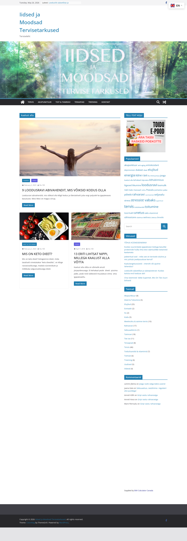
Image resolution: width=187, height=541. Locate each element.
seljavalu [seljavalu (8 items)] (159, 194)
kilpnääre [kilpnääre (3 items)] (145, 180)
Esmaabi (128, 308)
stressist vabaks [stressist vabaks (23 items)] (143, 200)
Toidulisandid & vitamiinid (135, 351)
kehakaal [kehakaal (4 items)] (137, 180)
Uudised (128, 364)
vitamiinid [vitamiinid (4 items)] (153, 213)
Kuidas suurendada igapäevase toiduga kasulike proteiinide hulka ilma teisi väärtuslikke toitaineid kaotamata (145, 250)
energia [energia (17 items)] (129, 175)
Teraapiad (128, 343)
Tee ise (127, 338)
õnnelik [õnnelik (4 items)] (160, 217)
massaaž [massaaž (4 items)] (137, 190)
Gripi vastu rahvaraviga (147, 395)
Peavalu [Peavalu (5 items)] (150, 189)
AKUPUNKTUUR (44, 102)
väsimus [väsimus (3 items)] (139, 217)
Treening (128, 360)
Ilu (125, 313)
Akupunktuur (130, 295)
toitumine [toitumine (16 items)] (151, 207)
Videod (127, 368)
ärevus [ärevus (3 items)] (154, 217)
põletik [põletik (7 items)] (128, 194)
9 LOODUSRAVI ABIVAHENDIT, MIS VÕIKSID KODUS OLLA (64, 190)
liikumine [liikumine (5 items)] (136, 185)
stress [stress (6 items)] (127, 200)
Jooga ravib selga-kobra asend (152, 384)
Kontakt (106, 102)
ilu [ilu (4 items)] (149, 175)
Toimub (127, 356)
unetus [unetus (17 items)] (139, 213)
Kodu (126, 317)
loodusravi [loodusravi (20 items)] (149, 185)
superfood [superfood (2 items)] (159, 201)
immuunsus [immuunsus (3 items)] (155, 176)
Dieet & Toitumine (29, 244)
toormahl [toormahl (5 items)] (128, 213)
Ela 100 (42, 185)
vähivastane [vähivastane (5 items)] (130, 217)
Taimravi (26, 180)
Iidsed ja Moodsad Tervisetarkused (39, 22)
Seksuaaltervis (130, 330)
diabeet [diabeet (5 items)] (139, 170)
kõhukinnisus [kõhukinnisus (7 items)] (156, 179)
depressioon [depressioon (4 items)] (129, 170)
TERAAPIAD (79, 102)
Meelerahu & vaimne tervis (136, 321)
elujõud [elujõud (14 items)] (153, 170)
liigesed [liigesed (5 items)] (128, 185)
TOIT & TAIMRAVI (63, 102)
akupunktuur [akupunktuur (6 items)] (130, 165)
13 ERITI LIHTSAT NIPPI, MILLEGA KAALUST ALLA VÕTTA (92, 258)
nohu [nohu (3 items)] (144, 190)
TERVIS (31, 102)
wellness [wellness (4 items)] (147, 217)
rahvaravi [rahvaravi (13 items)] (138, 194)
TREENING (92, 102)
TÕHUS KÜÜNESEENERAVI (135, 242)
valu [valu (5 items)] (147, 213)
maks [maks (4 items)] (130, 190)
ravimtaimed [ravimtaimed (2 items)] (149, 195)
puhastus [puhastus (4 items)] (158, 190)
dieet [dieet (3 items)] (145, 170)
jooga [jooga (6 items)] (163, 175)
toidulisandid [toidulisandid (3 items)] (139, 207)
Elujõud (127, 304)
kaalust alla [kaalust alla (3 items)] (128, 180)
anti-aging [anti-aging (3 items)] (141, 165)
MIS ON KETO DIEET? (37, 254)
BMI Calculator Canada (143, 491)
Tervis (34, 180)
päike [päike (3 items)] (165, 190)
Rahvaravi (128, 325)
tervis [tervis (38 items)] (129, 206)
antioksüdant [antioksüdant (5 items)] (152, 165)
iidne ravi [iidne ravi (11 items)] (141, 175)
